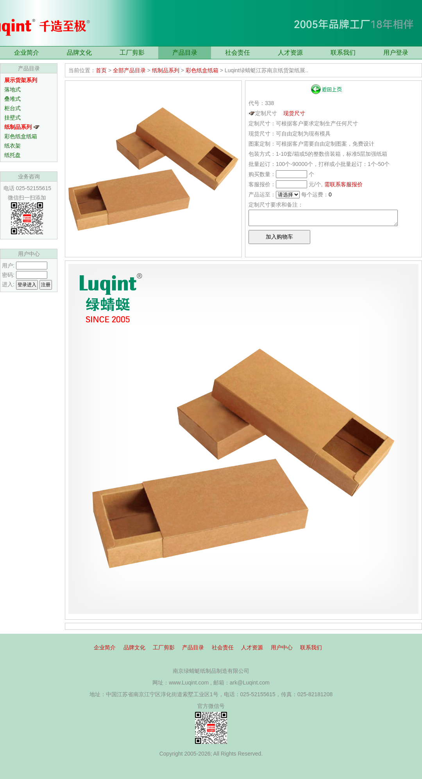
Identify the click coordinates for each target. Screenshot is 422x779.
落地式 (12, 89)
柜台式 (12, 108)
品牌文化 (79, 52)
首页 (101, 70)
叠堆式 (12, 99)
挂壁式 (12, 117)
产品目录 (184, 52)
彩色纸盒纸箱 (20, 136)
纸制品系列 (165, 70)
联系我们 (343, 52)
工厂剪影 (132, 52)
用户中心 (282, 647)
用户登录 (395, 52)
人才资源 (290, 52)
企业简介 (26, 52)
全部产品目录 (129, 70)
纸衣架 (12, 146)
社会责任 (237, 52)
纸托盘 (12, 155)
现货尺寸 (294, 113)
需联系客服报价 (343, 184)
